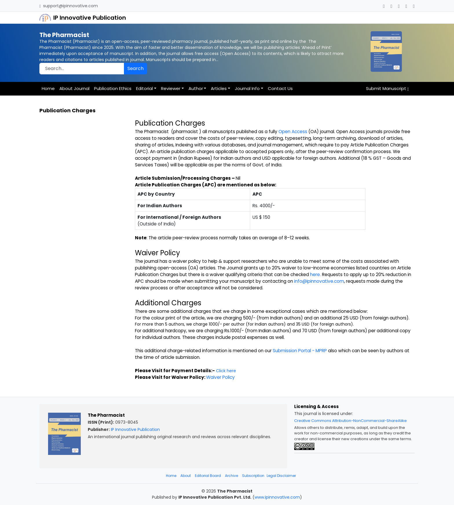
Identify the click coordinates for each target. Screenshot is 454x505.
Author (195, 88)
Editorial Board (208, 475)
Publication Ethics (112, 88)
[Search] (81, 68)
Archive (231, 475)
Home (48, 88)
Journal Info (247, 88)
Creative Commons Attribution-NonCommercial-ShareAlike (350, 420)
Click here (226, 371)
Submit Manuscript (387, 88)
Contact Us (280, 88)
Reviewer (170, 88)
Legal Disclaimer (281, 475)
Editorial (144, 88)
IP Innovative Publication (135, 429)
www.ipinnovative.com (277, 497)
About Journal (74, 88)
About (185, 475)
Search (135, 68)
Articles (219, 88)
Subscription (253, 475)
